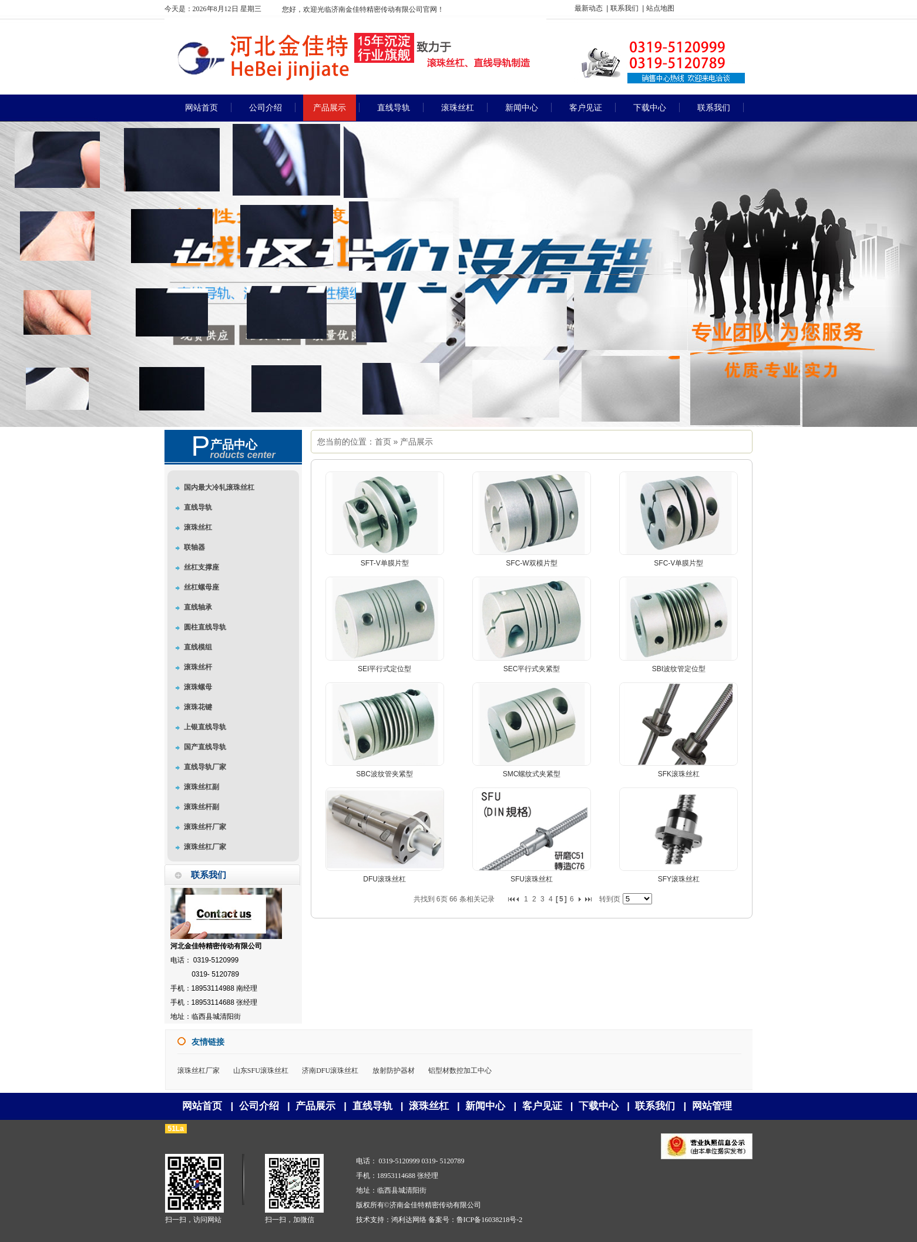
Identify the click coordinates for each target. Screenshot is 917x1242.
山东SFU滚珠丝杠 (260, 1070)
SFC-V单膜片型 (678, 563)
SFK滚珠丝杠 (679, 774)
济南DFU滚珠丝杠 (330, 1070)
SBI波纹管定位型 (679, 669)
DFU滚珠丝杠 (384, 879)
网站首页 (202, 1106)
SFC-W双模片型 (531, 563)
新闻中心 (485, 1106)
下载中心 (599, 1106)
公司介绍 (259, 1106)
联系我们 (624, 8)
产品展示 (416, 441)
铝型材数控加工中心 (460, 1070)
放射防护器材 (393, 1070)
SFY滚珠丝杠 (679, 879)
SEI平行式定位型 (384, 669)
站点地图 (660, 8)
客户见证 (542, 1106)
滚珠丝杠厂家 (198, 1070)
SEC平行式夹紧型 (531, 669)
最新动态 (589, 8)
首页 (383, 441)
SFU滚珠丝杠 (531, 879)
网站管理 (712, 1106)
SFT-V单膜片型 (385, 563)
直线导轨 (372, 1106)
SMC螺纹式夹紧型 (532, 774)
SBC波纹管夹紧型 (384, 774)
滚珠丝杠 (429, 1106)
